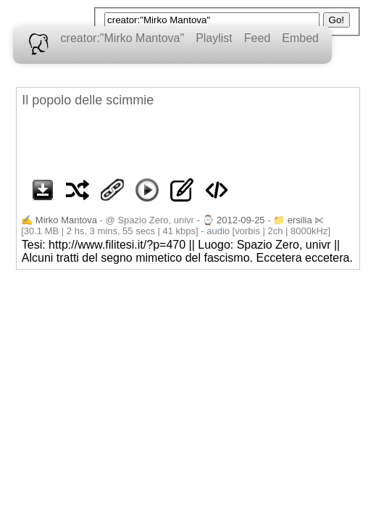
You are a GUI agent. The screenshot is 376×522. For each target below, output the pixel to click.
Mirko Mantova (66, 220)
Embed (300, 38)
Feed (257, 38)
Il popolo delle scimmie (88, 100)
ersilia (300, 220)
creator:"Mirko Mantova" (123, 38)
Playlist (214, 38)
